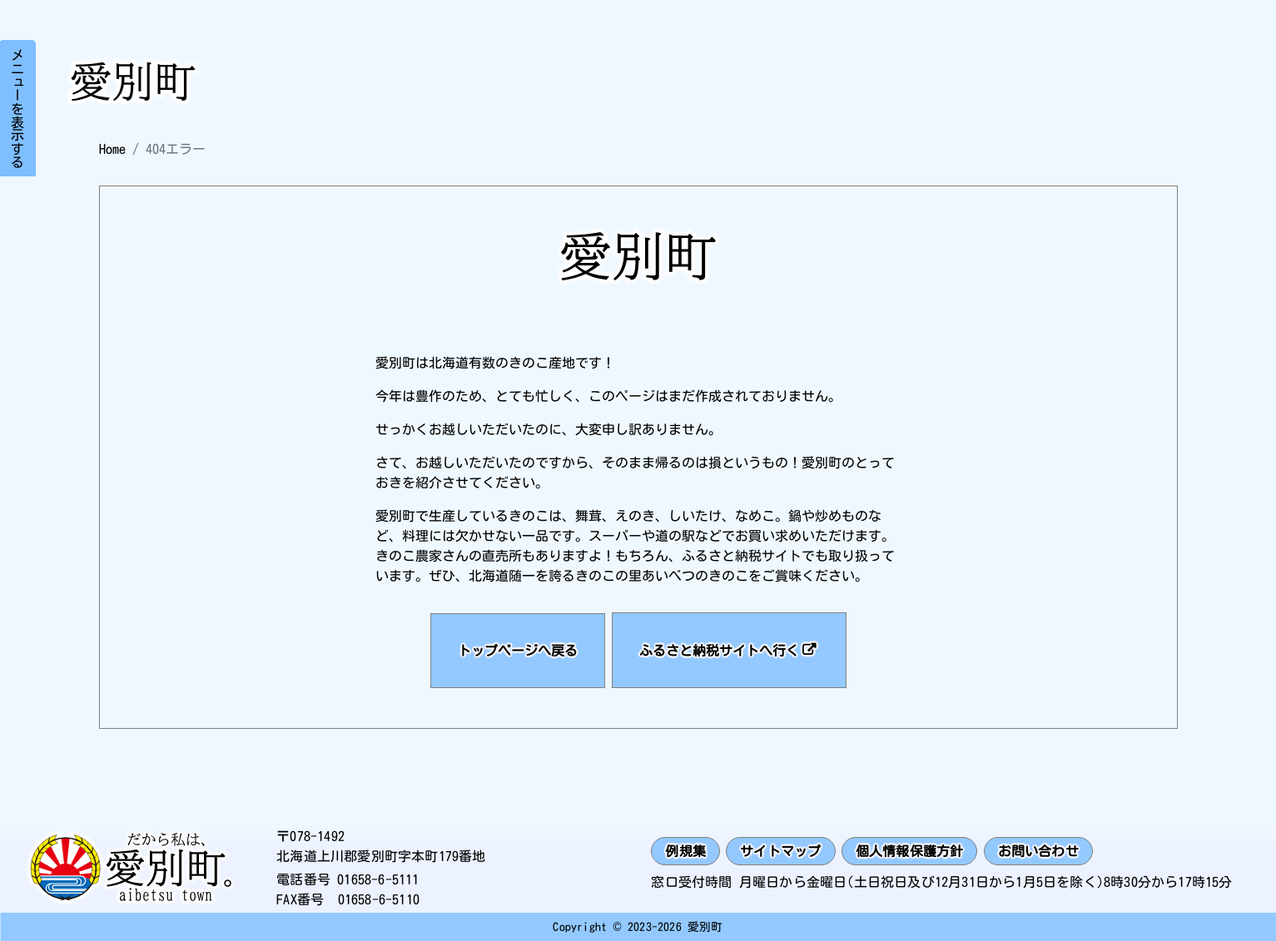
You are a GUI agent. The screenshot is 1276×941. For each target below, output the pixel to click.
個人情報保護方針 (910, 851)
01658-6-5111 (378, 879)
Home (112, 149)
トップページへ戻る (518, 650)
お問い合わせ (1038, 851)
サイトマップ (780, 851)
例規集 (685, 851)
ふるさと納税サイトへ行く (719, 650)
